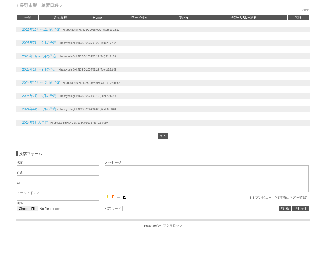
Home (97, 17)
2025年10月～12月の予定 (41, 29)
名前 (20, 162)
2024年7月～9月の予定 (39, 96)
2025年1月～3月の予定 (39, 69)
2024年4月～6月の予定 (39, 109)
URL (20, 183)
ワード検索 (139, 17)
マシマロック (173, 225)
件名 (20, 173)
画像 (20, 203)
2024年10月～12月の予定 (41, 83)
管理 (298, 17)
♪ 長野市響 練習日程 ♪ (39, 5)
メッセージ (113, 162)
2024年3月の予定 (35, 122)
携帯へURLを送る (243, 17)
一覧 (27, 17)
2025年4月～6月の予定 (39, 56)
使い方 (183, 17)
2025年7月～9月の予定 (39, 43)
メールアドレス (28, 193)
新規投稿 (60, 17)
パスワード (113, 208)
